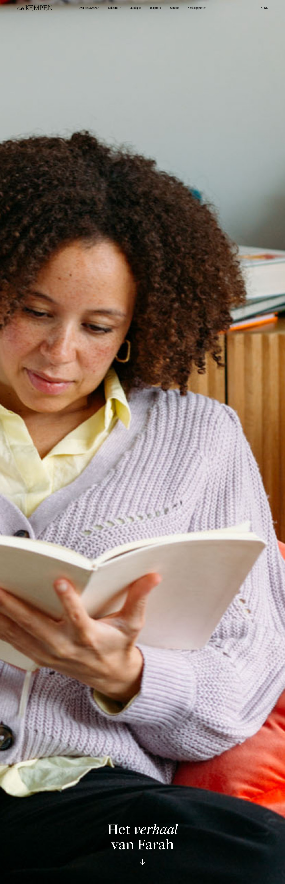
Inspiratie (156, 7)
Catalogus (135, 7)
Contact (174, 7)
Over (89, 7)
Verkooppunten (197, 7)
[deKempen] (34, 8)
